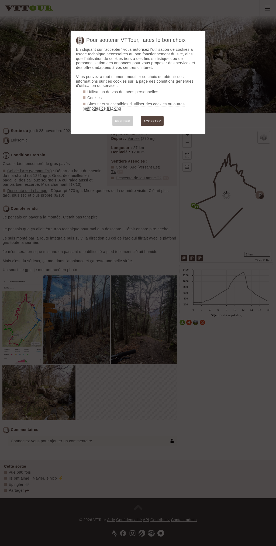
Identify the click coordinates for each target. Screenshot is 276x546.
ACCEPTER (152, 121)
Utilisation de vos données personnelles (122, 92)
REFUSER (122, 121)
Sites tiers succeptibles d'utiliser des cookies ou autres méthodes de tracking (134, 106)
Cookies (94, 98)
